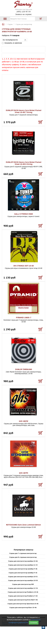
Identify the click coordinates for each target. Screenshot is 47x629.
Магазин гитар (3, 24)
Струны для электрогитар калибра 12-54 (23, 588)
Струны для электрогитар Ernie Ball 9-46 (23, 600)
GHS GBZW (23, 421)
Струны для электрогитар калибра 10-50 (23, 580)
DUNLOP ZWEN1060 (23, 369)
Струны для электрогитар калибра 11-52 (23, 565)
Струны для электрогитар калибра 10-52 (23, 576)
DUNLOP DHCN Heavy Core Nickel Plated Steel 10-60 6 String (23, 163)
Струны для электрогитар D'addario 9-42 (23, 596)
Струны (10, 24)
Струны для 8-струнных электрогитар (23, 557)
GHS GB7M (23, 473)
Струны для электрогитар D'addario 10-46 (23, 592)
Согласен (33, 623)
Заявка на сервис (23, 14)
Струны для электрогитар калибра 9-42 (23, 573)
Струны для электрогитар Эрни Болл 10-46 (23, 604)
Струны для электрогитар (24, 24)
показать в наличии (13, 43)
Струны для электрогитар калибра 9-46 (23, 569)
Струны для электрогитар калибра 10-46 (23, 561)
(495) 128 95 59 (23, 11)
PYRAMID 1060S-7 (23, 318)
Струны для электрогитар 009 (23, 584)
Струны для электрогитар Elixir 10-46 (22, 607)
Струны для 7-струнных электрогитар (22, 553)
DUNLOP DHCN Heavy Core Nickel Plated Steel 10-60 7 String (23, 111)
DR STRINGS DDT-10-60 (24, 266)
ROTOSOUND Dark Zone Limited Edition (23, 525)
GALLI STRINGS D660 (23, 214)
